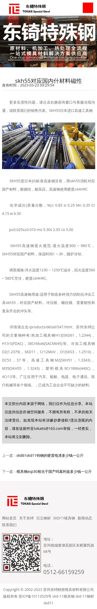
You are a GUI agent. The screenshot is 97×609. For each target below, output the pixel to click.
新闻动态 (85, 518)
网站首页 (9, 518)
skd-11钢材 (85, 596)
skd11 (48, 602)
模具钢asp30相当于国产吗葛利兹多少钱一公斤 (54, 471)
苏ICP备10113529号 (35, 596)
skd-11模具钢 (63, 596)
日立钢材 (43, 518)
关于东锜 (26, 518)
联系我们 (9, 524)
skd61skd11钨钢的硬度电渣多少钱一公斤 (50, 455)
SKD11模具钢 (64, 518)
